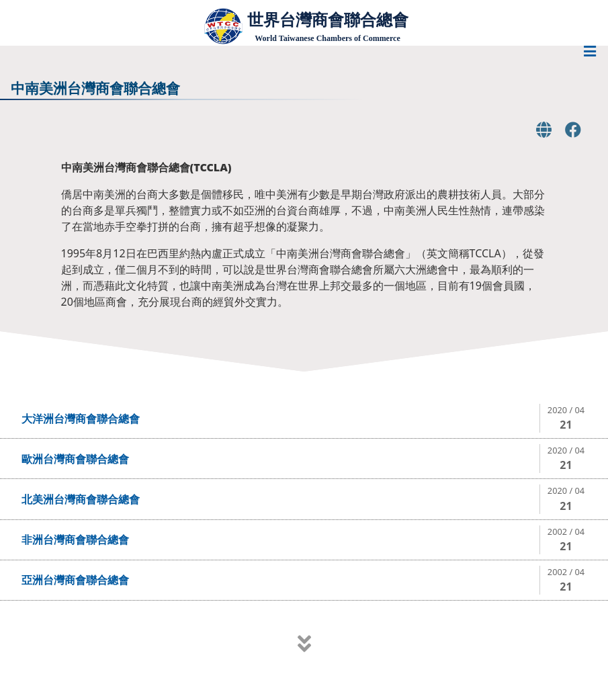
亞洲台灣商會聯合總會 (75, 579)
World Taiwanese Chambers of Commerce (327, 38)
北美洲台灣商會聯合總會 (80, 499)
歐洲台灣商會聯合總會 (75, 459)
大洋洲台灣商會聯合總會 (80, 418)
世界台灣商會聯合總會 (327, 20)
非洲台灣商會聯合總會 (75, 539)
